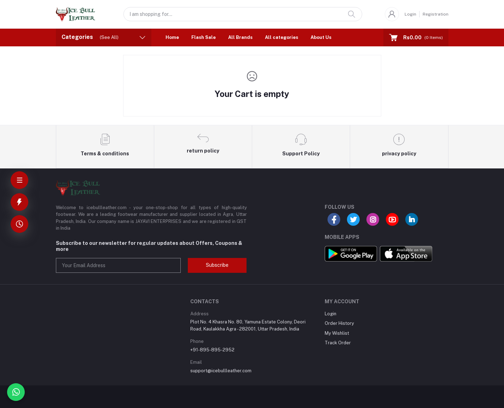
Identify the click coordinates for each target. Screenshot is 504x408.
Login (410, 14)
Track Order (338, 342)
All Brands (240, 37)
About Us (321, 37)
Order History (339, 323)
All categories (281, 37)
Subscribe (217, 265)
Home (172, 37)
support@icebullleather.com (220, 370)
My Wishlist (337, 333)
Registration (435, 14)
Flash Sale (203, 37)
